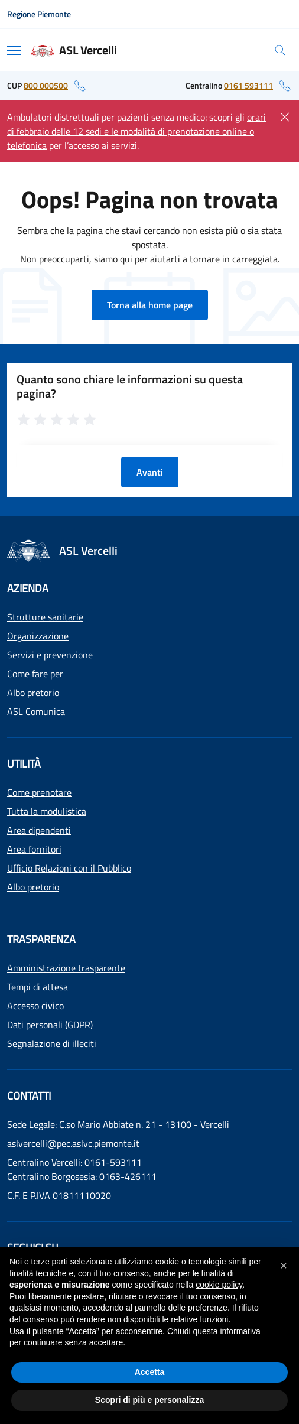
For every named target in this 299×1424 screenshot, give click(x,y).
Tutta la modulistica (46, 811)
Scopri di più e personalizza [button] (149, 1400)
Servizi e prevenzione (50, 655)
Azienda (27, 588)
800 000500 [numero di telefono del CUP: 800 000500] (46, 85)
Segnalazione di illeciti (51, 1043)
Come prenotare (39, 792)
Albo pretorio (33, 692)
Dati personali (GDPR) (50, 1024)
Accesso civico (35, 1006)
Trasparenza (41, 939)
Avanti (149, 472)
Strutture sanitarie (45, 617)
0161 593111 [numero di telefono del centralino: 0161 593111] (248, 85)
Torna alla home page (150, 305)
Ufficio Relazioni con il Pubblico (69, 868)
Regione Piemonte (39, 14)
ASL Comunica (36, 711)
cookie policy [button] (219, 1284)
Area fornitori (34, 849)
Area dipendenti (39, 830)
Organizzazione (38, 636)
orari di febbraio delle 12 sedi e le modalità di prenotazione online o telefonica (136, 131)
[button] (283, 1265)
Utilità (24, 764)
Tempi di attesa (37, 987)
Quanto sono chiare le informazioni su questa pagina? (130, 386)
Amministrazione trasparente (66, 968)
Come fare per (35, 674)
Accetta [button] (150, 1372)
